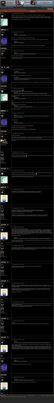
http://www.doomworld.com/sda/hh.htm (19, 104)
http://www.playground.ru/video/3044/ (26, 125)
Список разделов (4, 396)
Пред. (43, 7)
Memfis (2, 151)
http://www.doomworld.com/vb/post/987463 (20, 153)
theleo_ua (2, 31)
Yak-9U (2, 189)
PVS (1, 133)
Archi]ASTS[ (3, 50)
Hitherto (2, 13)
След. (53, 7)
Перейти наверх (31, 395)
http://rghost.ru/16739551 (16, 291)
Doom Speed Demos (12, 396)
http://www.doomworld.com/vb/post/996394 (33, 266)
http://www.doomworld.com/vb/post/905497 (43, 17)
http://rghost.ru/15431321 (16, 235)
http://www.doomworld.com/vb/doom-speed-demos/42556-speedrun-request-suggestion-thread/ (29, 215)
